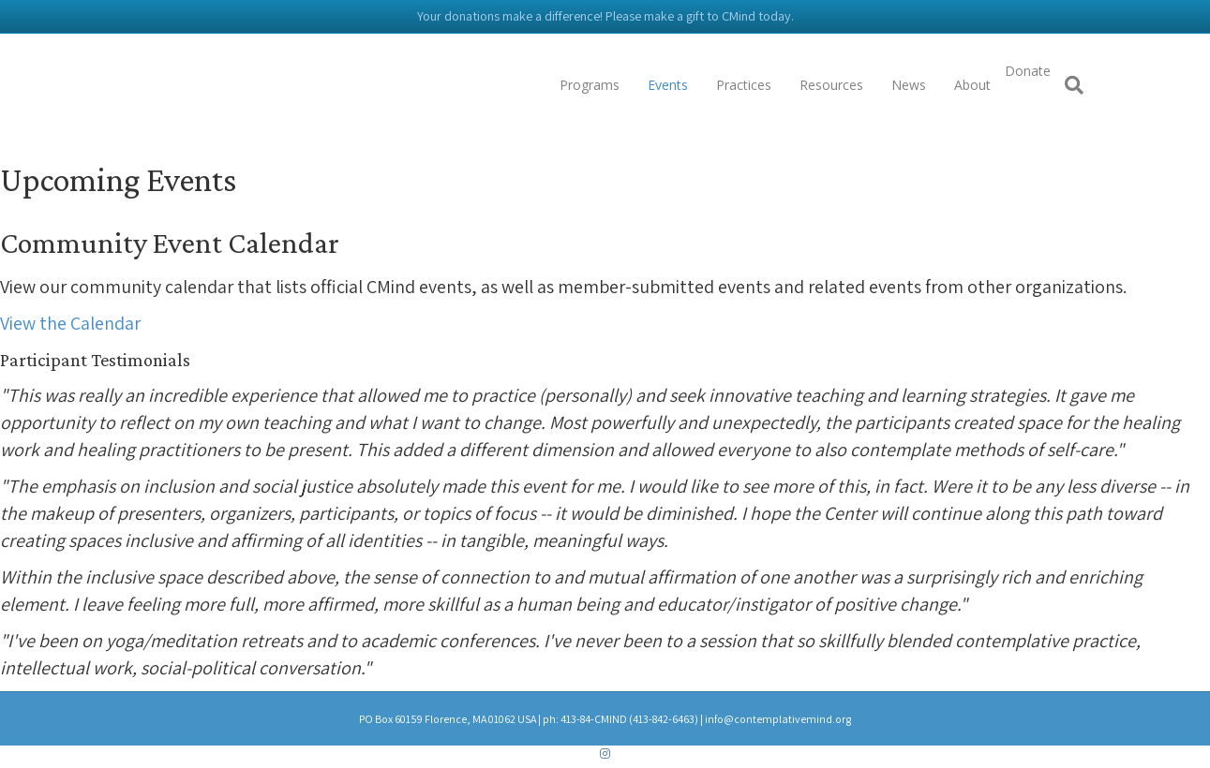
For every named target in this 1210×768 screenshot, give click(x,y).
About (972, 85)
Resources (831, 85)
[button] (70, 323)
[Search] (1067, 85)
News (908, 85)
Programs (590, 85)
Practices (743, 85)
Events (668, 85)
